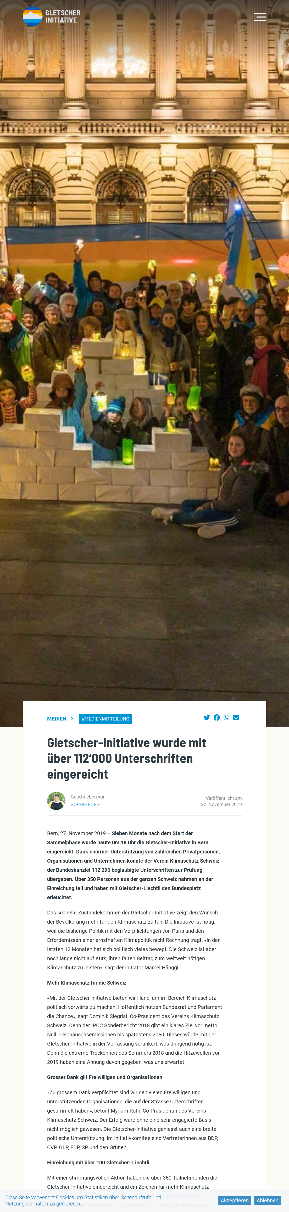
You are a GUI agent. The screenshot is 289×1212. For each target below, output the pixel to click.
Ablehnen (268, 1200)
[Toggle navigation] (260, 16)
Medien (56, 719)
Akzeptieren (235, 1200)
